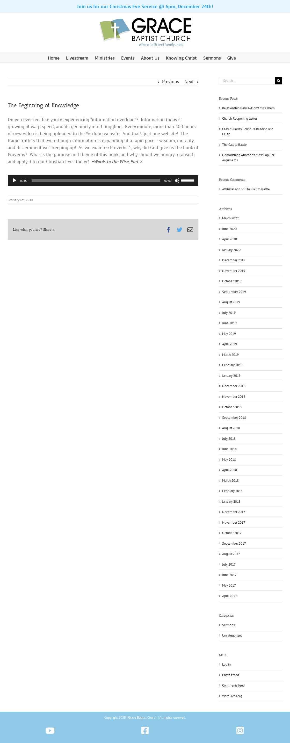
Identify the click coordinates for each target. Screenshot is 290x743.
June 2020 (229, 229)
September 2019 (234, 292)
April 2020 (229, 239)
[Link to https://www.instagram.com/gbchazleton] (240, 731)
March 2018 (230, 480)
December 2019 (233, 260)
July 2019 (229, 313)
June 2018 (229, 449)
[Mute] (177, 180)
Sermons (228, 625)
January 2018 (231, 501)
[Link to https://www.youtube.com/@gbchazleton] (50, 731)
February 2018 (232, 491)
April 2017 (229, 596)
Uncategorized (232, 635)
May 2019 (229, 333)
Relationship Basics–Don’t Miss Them (248, 108)
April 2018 (229, 470)
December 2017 (233, 512)
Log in (226, 664)
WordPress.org (232, 696)
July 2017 (229, 564)
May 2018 (229, 459)
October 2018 (232, 407)
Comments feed (233, 685)
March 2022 (230, 218)
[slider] (96, 180)
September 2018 (234, 417)
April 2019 (229, 344)
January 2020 (231, 250)
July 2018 (229, 438)
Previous (170, 81)
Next (189, 81)
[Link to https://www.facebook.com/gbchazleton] (145, 731)
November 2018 (233, 396)
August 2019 (231, 302)
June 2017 (229, 575)
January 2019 (231, 375)
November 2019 (233, 271)
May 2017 (229, 585)
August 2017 (231, 554)
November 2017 (233, 522)
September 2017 (234, 543)
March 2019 (230, 354)
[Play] (14, 180)
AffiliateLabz (231, 189)
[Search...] (247, 80)
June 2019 (229, 323)
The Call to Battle (234, 144)
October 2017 (232, 533)
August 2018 (231, 428)
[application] (103, 180)
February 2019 (232, 365)
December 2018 (233, 386)
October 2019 (232, 281)
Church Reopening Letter (239, 118)
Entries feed (230, 675)
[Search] (278, 80)
